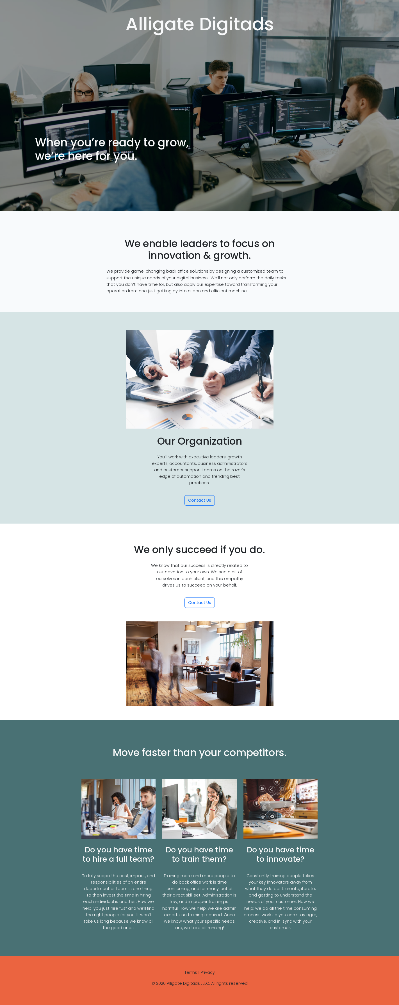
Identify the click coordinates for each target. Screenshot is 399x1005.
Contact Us (199, 500)
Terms (190, 972)
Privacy (208, 972)
